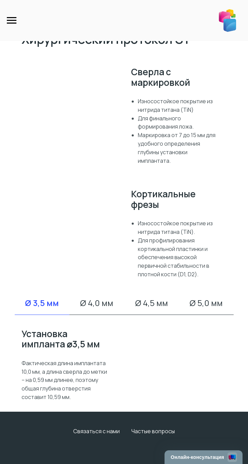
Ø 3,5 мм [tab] (42, 302)
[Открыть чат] (204, 457)
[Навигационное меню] (11, 20)
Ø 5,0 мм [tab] (206, 302)
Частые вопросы (153, 431)
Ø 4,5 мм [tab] (151, 302)
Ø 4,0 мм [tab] (96, 302)
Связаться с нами (96, 431)
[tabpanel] (124, 365)
